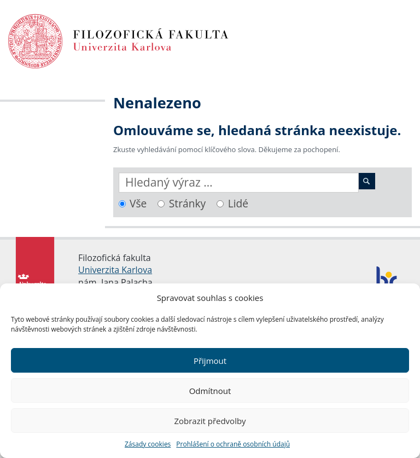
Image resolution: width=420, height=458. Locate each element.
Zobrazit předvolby (210, 420)
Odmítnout (210, 390)
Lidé (238, 203)
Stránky (187, 203)
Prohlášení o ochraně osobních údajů (233, 444)
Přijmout (210, 360)
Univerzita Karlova (115, 270)
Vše (138, 203)
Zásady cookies (148, 444)
